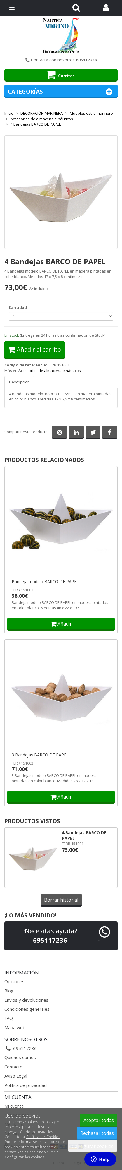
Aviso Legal (15, 1076)
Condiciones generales (27, 1009)
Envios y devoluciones (26, 1000)
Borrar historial (61, 900)
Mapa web (14, 1027)
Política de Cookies (43, 1136)
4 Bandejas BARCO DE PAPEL (84, 835)
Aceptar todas (98, 1120)
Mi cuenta (14, 1106)
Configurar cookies (93, 1146)
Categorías (61, 92)
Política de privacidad (25, 1085)
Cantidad (18, 307)
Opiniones (14, 981)
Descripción (19, 382)
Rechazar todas (97, 1133)
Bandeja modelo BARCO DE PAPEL (45, 581)
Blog (8, 990)
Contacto (104, 941)
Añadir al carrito (34, 349)
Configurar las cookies (24, 1156)
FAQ (8, 1018)
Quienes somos (20, 1057)
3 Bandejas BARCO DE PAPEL (40, 755)
